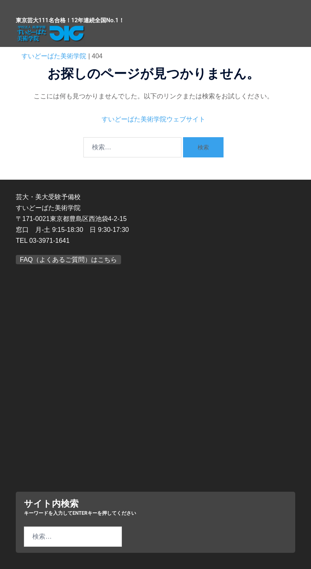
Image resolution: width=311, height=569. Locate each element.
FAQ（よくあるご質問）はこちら (68, 259)
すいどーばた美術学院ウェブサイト (153, 119)
